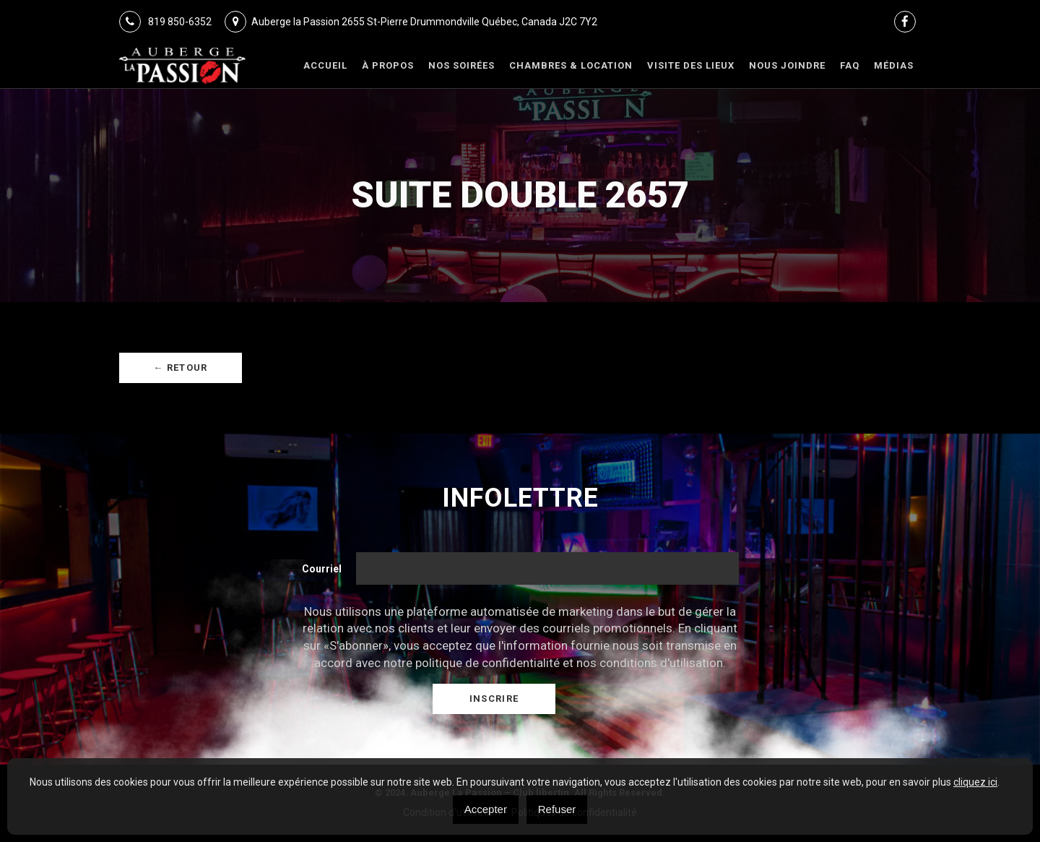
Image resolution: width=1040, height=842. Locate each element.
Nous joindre (787, 65)
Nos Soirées (461, 65)
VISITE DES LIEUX (690, 65)
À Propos (388, 65)
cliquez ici (975, 782)
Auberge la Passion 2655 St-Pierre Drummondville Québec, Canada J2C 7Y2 (411, 21)
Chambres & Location (571, 65)
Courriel (322, 569)
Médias (894, 65)
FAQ (849, 65)
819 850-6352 (165, 21)
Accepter (485, 809)
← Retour (180, 367)
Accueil (325, 65)
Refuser (557, 809)
